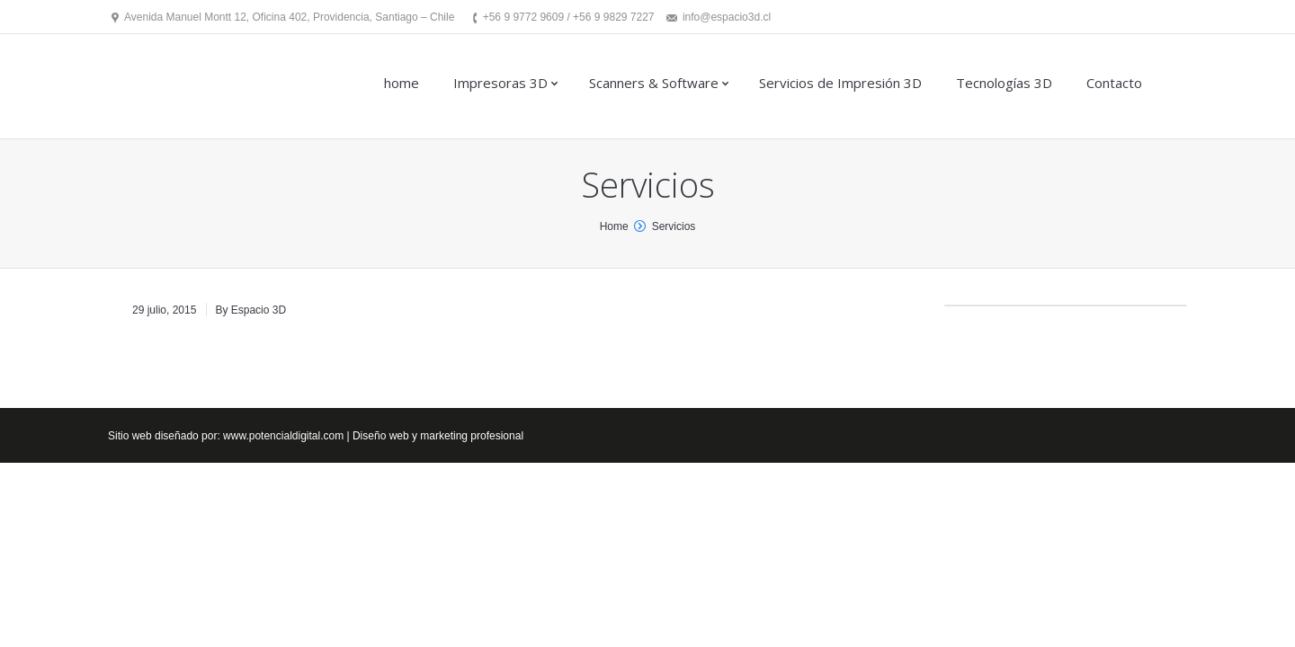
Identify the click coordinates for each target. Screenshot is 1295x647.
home (401, 83)
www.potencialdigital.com (283, 436)
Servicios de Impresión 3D (840, 83)
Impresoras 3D (500, 83)
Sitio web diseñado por (162, 436)
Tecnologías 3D (1004, 83)
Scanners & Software (654, 83)
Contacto (1114, 83)
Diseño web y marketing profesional (438, 436)
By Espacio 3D (250, 310)
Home (614, 226)
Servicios (674, 226)
